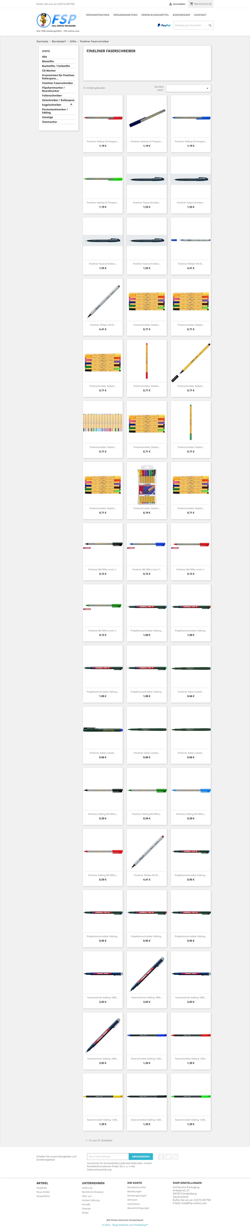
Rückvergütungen (137, 1195)
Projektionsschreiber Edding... (147, 630)
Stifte (46, 51)
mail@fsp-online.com (194, 1203)
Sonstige (47, 117)
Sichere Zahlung (90, 1200)
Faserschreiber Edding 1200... (147, 1058)
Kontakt (200, 15)
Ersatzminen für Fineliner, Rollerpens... (58, 77)
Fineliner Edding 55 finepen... (103, 141)
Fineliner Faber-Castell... (191, 691)
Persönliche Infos (136, 1187)
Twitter (168, 1156)
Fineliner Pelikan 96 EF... (191, 263)
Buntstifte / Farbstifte (56, 66)
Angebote (42, 1187)
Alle (44, 56)
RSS (175, 1156)
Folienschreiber (52, 95)
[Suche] (193, 25)
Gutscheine (133, 1203)
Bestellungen (134, 1191)
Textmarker (49, 122)
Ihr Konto (134, 1183)
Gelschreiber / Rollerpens (58, 100)
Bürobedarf (181, 15)
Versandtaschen (97, 15)
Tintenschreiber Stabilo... (146, 324)
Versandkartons (125, 15)
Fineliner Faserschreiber (57, 83)
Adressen (132, 1199)
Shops (85, 1212)
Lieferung (87, 1187)
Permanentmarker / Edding (55, 111)
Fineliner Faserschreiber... (147, 202)
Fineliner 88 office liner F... (102, 569)
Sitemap (86, 1208)
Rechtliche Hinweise (92, 1191)
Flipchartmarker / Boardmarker (53, 89)
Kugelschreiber (51, 104)
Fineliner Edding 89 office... (103, 814)
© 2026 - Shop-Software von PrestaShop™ (125, 1224)
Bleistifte (48, 61)
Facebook (161, 1156)
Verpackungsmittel (155, 15)
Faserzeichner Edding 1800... (102, 997)
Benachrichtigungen (138, 1208)
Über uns (87, 1196)
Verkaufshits (43, 1196)
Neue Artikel (43, 1191)
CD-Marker (49, 70)
